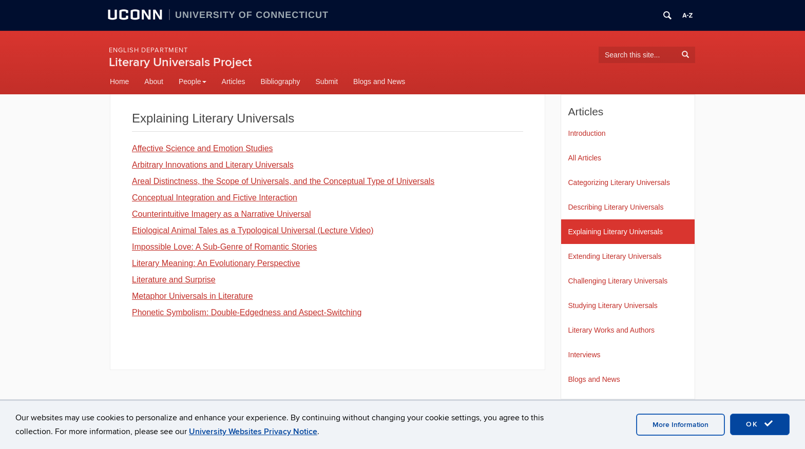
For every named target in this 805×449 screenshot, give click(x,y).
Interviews (584, 355)
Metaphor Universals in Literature (192, 296)
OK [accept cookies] (760, 423)
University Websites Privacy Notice (253, 431)
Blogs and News (379, 81)
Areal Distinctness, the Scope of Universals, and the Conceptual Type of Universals (283, 181)
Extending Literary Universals (615, 256)
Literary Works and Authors (611, 330)
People (192, 81)
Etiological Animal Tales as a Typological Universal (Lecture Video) (252, 230)
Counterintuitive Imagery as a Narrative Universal (221, 214)
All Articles (585, 158)
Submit (327, 81)
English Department (148, 50)
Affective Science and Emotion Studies (202, 148)
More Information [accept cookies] (680, 424)
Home (119, 81)
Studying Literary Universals (613, 305)
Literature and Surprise (174, 279)
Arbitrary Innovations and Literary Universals (213, 164)
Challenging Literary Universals (618, 281)
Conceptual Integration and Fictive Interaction (214, 197)
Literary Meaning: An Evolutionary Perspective (216, 263)
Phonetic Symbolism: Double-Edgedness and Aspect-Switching (246, 312)
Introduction (587, 133)
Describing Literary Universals (616, 207)
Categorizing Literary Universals (619, 182)
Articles (233, 81)
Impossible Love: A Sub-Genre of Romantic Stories (224, 246)
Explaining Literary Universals (615, 232)
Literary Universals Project (180, 62)
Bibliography (280, 81)
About (153, 81)
